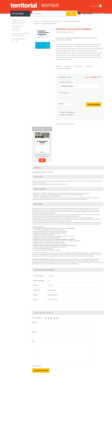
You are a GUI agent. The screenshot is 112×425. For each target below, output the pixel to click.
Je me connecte (94, 6)
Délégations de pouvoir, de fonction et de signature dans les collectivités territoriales (68, 157)
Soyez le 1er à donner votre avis (65, 124)
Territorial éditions (52, 299)
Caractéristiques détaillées (63, 68)
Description (89, 66)
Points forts (67, 66)
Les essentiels (52, 294)
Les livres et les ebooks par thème (50, 21)
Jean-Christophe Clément (39, 176)
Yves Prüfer (50, 176)
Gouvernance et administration (71, 21)
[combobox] (47, 13)
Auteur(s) (58, 66)
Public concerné (78, 66)
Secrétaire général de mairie (43, 154)
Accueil (36, 21)
